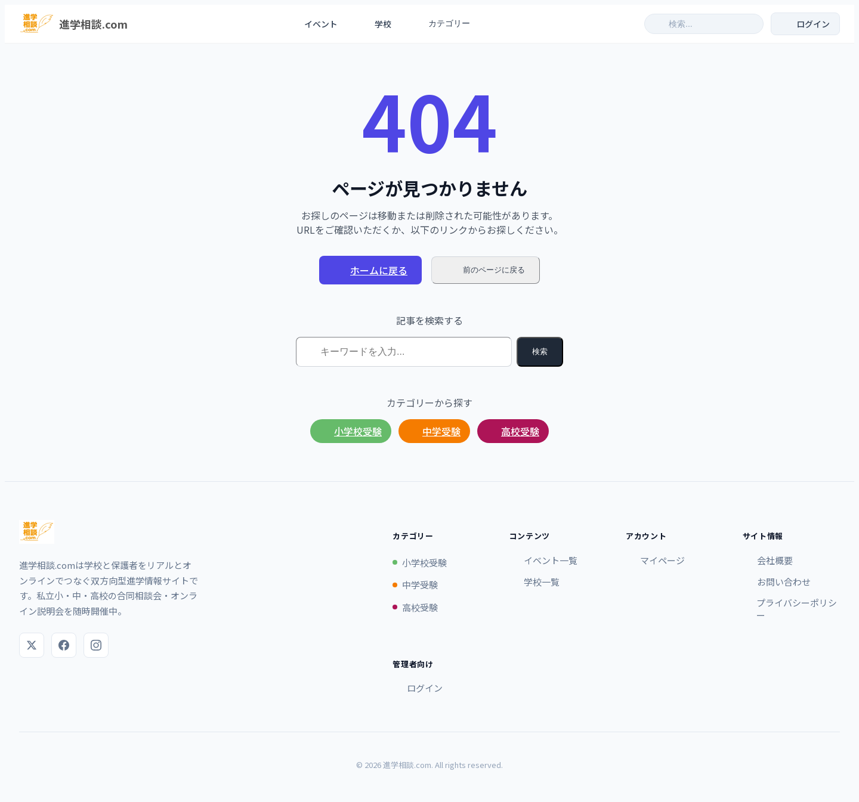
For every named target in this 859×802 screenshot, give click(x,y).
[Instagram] (96, 645)
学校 (375, 24)
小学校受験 (351, 431)
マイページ (655, 560)
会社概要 (768, 560)
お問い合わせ (777, 581)
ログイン (418, 688)
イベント (313, 24)
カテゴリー (448, 23)
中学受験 (434, 431)
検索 (540, 351)
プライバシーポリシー (790, 608)
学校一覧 (534, 581)
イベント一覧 (543, 560)
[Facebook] (63, 645)
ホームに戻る (370, 270)
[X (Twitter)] (31, 645)
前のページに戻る (485, 270)
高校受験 (513, 431)
